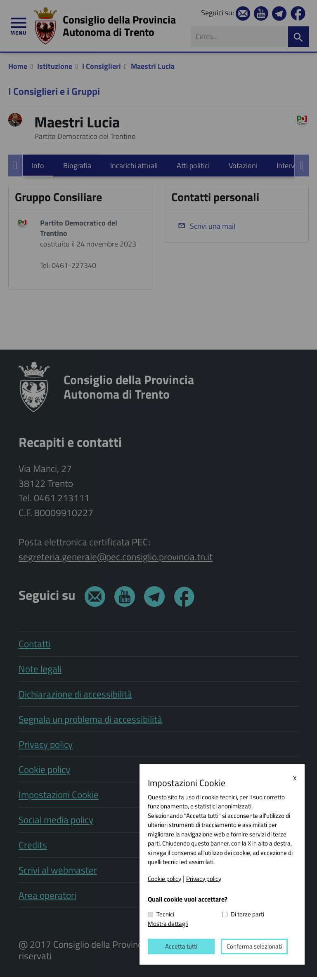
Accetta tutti (181, 946)
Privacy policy (203, 878)
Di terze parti (247, 914)
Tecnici (165, 914)
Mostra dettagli (168, 923)
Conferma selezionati (254, 946)
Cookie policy (164, 878)
